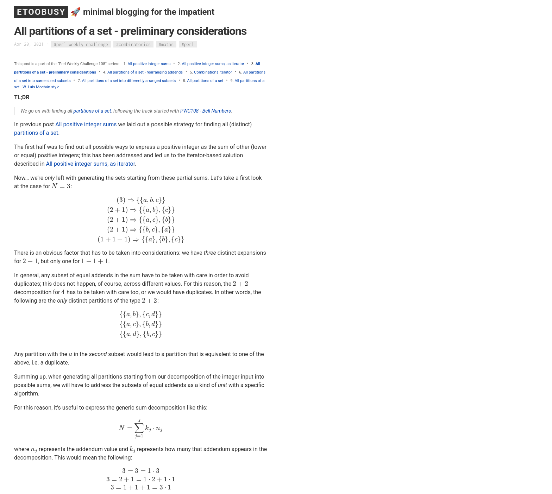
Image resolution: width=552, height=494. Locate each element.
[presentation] (60, 186)
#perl (188, 44)
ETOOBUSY (41, 12)
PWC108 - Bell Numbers (205, 111)
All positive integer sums (149, 64)
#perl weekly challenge (81, 44)
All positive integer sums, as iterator (213, 64)
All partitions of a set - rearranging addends (145, 72)
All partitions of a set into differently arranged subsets (129, 80)
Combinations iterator (213, 72)
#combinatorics (133, 44)
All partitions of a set (205, 80)
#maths (166, 44)
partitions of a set (92, 111)
